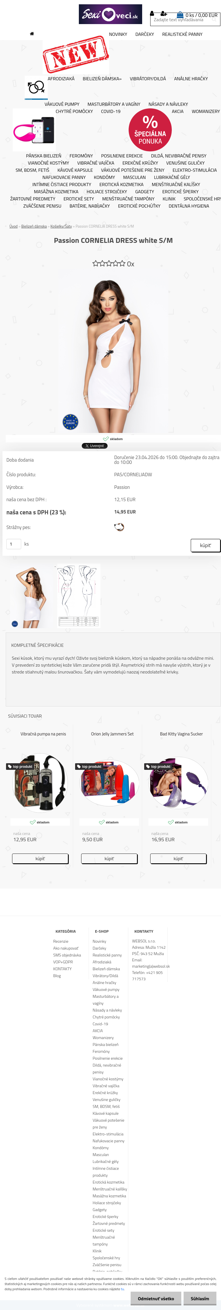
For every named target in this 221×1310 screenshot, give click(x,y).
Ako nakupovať (66, 948)
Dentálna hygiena (189, 206)
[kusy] (13, 544)
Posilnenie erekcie (122, 156)
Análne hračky (191, 79)
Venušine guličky (185, 163)
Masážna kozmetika (56, 192)
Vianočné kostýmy (48, 163)
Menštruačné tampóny (128, 199)
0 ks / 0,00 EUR (202, 15)
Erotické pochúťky (139, 206)
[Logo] (110, 14)
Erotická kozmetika (122, 184)
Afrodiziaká (50, 88)
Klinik (169, 199)
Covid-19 (110, 111)
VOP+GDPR (63, 962)
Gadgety (144, 192)
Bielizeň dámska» (102, 79)
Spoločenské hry (106, 1258)
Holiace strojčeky (107, 192)
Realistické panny (182, 34)
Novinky (85, 52)
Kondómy (104, 177)
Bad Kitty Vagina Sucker (181, 734)
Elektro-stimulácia (195, 170)
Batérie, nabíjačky (90, 206)
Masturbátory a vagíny (113, 104)
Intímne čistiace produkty (62, 184)
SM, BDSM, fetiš (32, 170)
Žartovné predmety (33, 199)
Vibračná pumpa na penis (43, 734)
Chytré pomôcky (53, 129)
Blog (57, 976)
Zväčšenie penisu (42, 206)
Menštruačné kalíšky (176, 184)
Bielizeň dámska (34, 226)
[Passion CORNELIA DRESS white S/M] (113, 271)
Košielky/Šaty (61, 226)
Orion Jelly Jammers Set (112, 734)
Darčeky (144, 34)
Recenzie (60, 941)
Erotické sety (79, 199)
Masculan (134, 177)
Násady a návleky (168, 104)
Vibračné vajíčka (95, 163)
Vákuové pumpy (62, 104)
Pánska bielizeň (44, 156)
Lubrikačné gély (172, 177)
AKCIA (156, 129)
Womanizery (103, 1037)
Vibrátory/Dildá (148, 79)
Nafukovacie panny (64, 177)
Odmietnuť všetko (156, 1298)
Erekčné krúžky (140, 163)
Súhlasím (200, 1298)
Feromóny (81, 156)
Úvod (13, 226)
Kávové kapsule (75, 170)
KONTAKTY (62, 969)
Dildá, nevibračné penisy (179, 156)
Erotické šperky (180, 192)
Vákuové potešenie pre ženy (132, 170)
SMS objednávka (67, 955)
